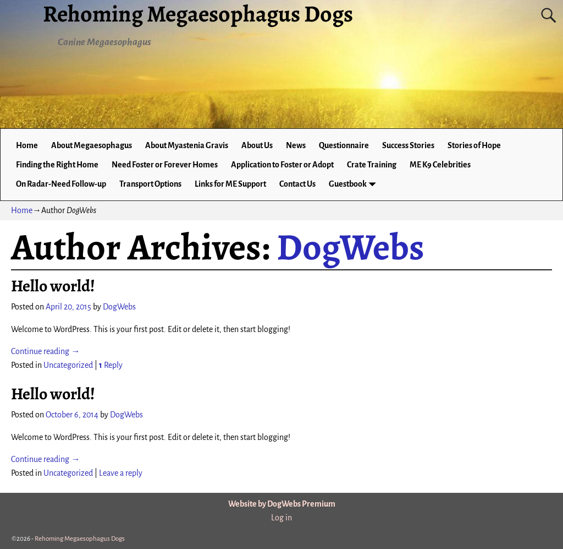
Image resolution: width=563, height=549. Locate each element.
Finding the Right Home (57, 164)
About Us (257, 145)
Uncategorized (68, 365)
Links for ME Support (230, 184)
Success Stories (408, 145)
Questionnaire (344, 145)
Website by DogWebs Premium (281, 503)
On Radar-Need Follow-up (61, 184)
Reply (111, 365)
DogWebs (350, 246)
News (296, 145)
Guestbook (354, 184)
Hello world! (53, 286)
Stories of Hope (474, 145)
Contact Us (297, 184)
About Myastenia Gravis (186, 145)
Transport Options (150, 184)
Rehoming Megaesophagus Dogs (80, 538)
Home (27, 145)
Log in (281, 517)
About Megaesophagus (91, 145)
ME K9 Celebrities (440, 164)
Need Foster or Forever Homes (165, 164)
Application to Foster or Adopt (282, 164)
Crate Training (371, 164)
